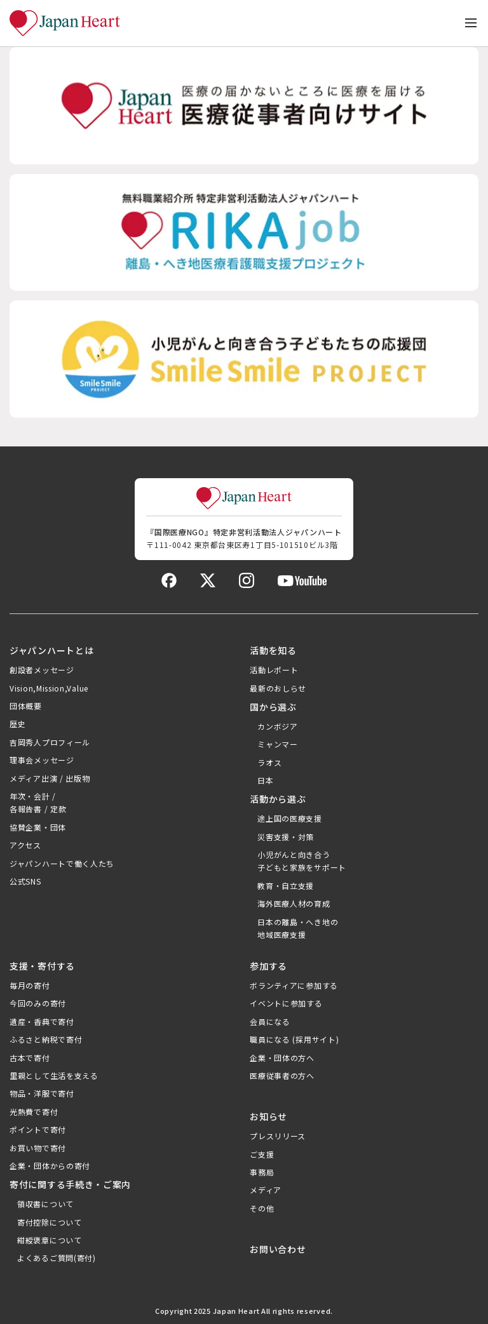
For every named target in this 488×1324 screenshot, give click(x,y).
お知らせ (268, 1116)
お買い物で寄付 (38, 1147)
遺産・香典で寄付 (42, 1021)
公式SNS (25, 881)
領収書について (45, 1203)
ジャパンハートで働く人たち (62, 863)
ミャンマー (277, 744)
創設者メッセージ (42, 669)
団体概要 (26, 705)
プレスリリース (278, 1135)
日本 (265, 780)
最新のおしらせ (278, 688)
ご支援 (262, 1154)
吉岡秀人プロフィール (50, 742)
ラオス (269, 762)
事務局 (262, 1172)
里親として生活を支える (54, 1075)
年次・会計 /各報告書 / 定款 (38, 802)
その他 (262, 1208)
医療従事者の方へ (282, 1075)
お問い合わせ (278, 1249)
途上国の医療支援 (289, 818)
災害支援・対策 (285, 836)
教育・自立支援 (285, 885)
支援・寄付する (42, 966)
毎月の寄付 (30, 985)
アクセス (25, 844)
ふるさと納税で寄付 (46, 1039)
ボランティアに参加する (294, 985)
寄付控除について (49, 1222)
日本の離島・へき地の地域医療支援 (297, 928)
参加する (268, 966)
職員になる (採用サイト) (294, 1039)
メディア (265, 1189)
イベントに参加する (286, 1003)
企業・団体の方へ (282, 1057)
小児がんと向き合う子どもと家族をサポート (301, 861)
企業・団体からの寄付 (50, 1165)
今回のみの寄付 (38, 1003)
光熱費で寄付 (34, 1111)
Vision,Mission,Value (49, 688)
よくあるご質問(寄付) (56, 1257)
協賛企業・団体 (38, 827)
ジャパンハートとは (51, 650)
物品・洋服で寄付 (42, 1093)
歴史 (17, 723)
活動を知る (273, 650)
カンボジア (277, 726)
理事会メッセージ (42, 759)
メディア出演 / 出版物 (50, 778)
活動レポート (274, 669)
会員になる (270, 1021)
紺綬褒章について (49, 1239)
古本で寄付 (30, 1057)
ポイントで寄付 (38, 1129)
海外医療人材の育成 (293, 903)
